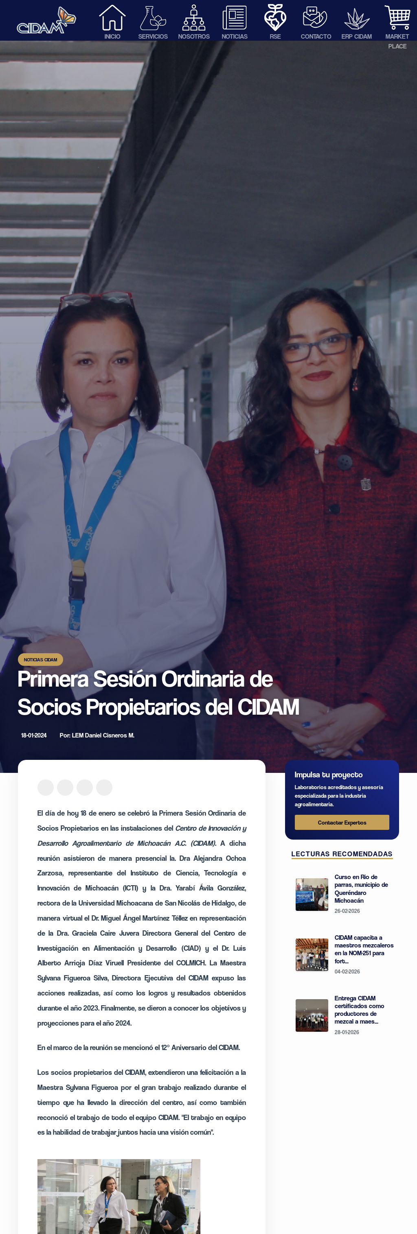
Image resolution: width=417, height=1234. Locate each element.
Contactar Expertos (342, 822)
